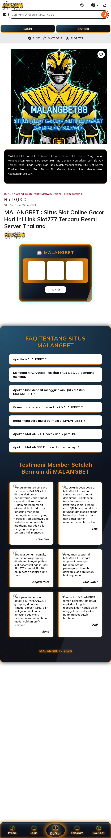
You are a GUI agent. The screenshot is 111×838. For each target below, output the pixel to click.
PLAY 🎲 (55, 289)
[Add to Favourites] (101, 54)
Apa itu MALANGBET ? (30, 359)
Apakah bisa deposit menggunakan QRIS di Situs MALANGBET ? (49, 392)
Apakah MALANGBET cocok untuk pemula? (44, 434)
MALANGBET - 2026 (55, 651)
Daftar (55, 830)
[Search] (104, 14)
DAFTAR (83, 28)
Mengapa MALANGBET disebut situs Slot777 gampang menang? (54, 375)
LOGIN (28, 28)
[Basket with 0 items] (105, 5)
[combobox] (54, 14)
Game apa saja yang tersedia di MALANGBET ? (48, 407)
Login (34, 830)
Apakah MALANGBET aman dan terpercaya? (46, 447)
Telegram (77, 830)
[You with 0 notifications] (95, 5)
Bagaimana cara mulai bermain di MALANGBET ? (49, 421)
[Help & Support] (83, 5)
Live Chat (99, 830)
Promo (12, 830)
